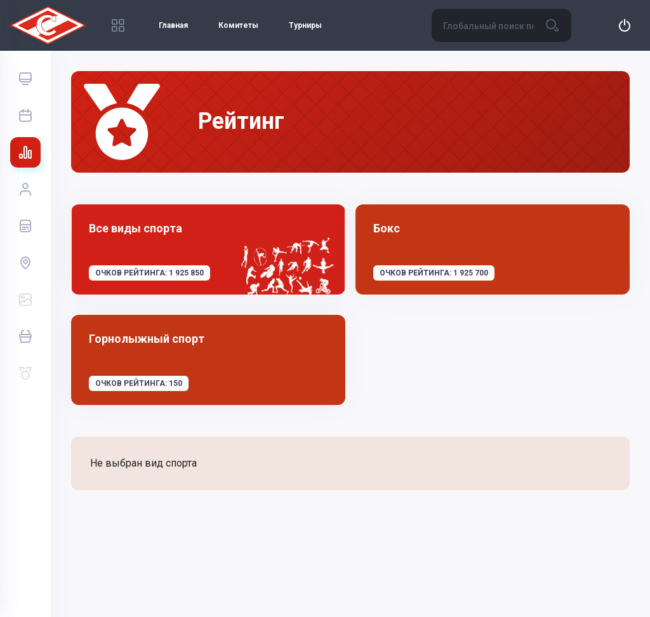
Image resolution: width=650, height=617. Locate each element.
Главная (173, 25)
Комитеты (238, 25)
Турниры (305, 25)
